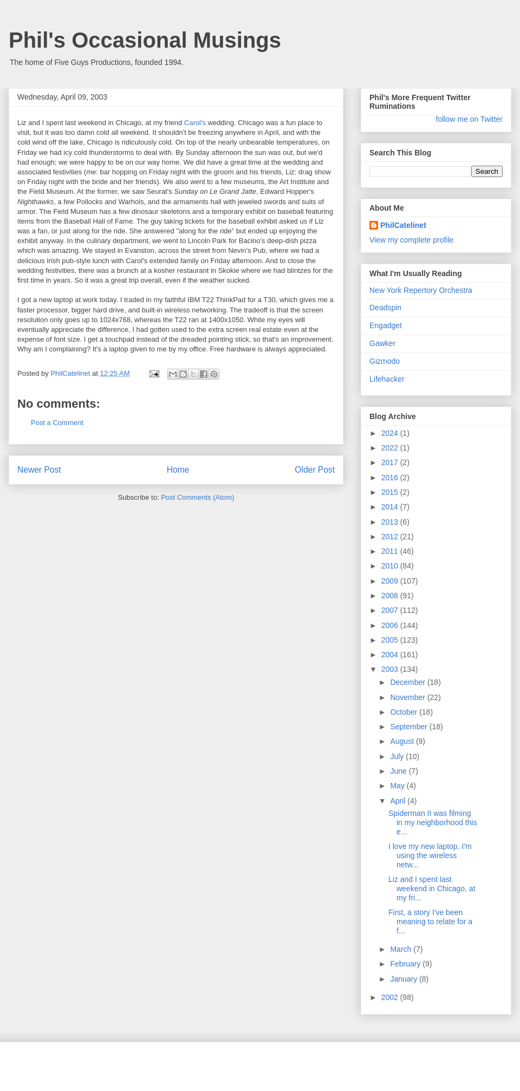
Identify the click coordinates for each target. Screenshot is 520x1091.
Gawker (382, 343)
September (409, 726)
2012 (390, 536)
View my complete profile (411, 240)
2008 (390, 595)
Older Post (315, 469)
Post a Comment (57, 423)
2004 (390, 654)
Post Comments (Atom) (197, 497)
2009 (390, 581)
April (398, 800)
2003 (390, 669)
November (408, 697)
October (404, 712)
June (399, 771)
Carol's (195, 123)
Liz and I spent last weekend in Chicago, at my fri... (432, 888)
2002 (390, 997)
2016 (390, 477)
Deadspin (385, 307)
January (404, 979)
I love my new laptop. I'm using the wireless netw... (430, 855)
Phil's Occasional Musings (145, 40)
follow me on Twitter (469, 119)
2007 (390, 610)
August (402, 741)
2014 (390, 506)
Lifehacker (387, 379)
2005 (390, 640)
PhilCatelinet (403, 225)
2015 (390, 492)
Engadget (385, 325)
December (408, 682)
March (401, 949)
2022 (390, 447)
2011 (390, 551)
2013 (390, 522)
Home (178, 469)
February (406, 963)
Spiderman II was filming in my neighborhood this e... (432, 822)
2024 (390, 433)
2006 (390, 625)
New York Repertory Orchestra (420, 290)
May (398, 785)
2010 (390, 565)
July (398, 756)
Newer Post (39, 469)
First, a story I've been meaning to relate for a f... (430, 921)
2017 (390, 462)
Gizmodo (384, 361)
